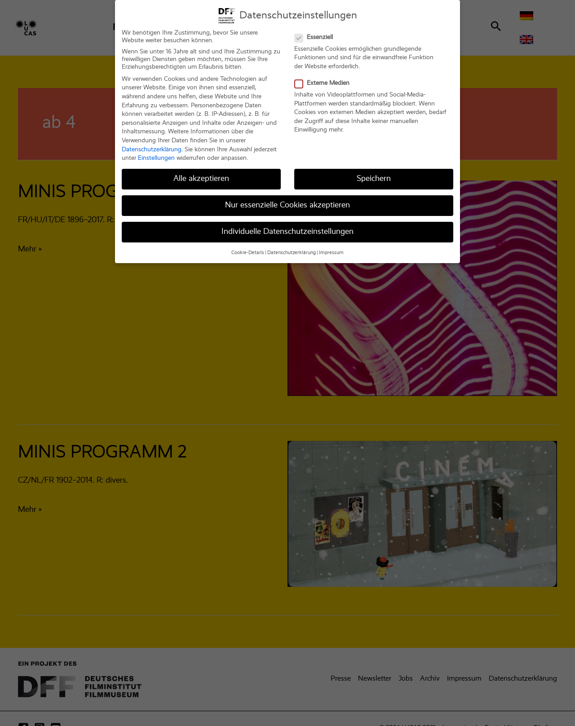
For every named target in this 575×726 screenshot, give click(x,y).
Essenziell (316, 32)
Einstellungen (156, 153)
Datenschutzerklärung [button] (291, 247)
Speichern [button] (374, 173)
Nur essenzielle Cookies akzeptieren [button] (287, 200)
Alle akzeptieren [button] (201, 173)
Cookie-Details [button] (247, 247)
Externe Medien (324, 78)
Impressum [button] (331, 247)
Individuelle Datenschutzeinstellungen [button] (287, 227)
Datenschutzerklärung (151, 144)
